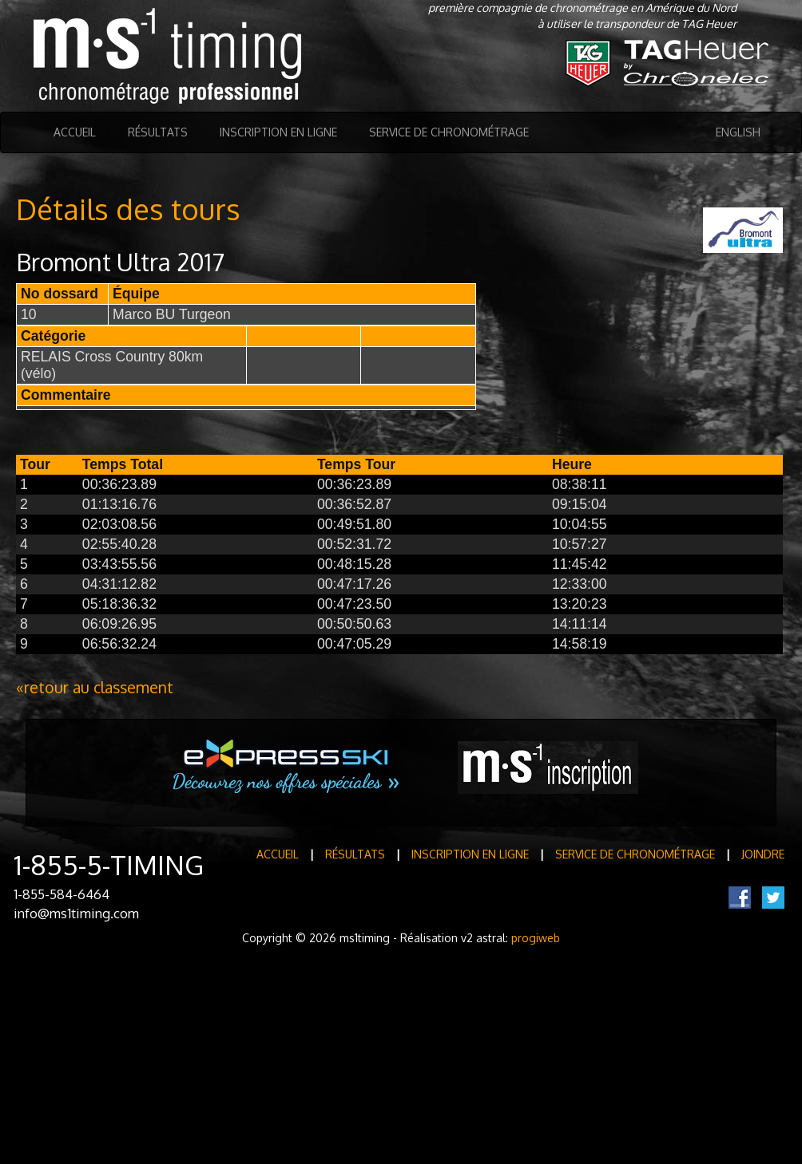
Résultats (158, 132)
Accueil (75, 132)
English (738, 132)
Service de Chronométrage (449, 132)
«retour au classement (94, 687)
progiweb (535, 938)
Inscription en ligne (278, 132)
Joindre (762, 854)
